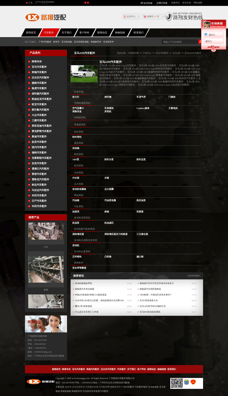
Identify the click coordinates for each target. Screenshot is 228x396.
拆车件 (56, 42)
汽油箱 (75, 200)
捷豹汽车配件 (39, 83)
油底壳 (75, 211)
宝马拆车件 (108, 42)
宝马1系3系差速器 (83, 306)
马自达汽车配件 (40, 190)
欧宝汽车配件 (39, 104)
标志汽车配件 (39, 184)
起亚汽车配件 (39, 142)
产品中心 (147, 53)
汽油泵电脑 (110, 200)
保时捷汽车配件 (40, 93)
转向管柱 (77, 137)
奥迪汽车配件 (39, 136)
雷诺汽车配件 (39, 174)
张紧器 (139, 211)
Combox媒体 (142, 108)
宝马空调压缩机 (81, 42)
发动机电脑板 (79, 189)
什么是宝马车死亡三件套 (87, 312)
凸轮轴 (107, 256)
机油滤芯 (109, 222)
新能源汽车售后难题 (84, 289)
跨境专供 (37, 61)
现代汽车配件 (39, 147)
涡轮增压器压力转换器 (116, 234)
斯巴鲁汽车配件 (40, 109)
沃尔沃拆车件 (78, 387)
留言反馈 (186, 2)
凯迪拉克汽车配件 (42, 99)
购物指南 (120, 32)
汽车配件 (49, 32)
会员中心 (129, 16)
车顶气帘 (141, 97)
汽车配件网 (133, 53)
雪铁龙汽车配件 (40, 179)
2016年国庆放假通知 (44, 2)
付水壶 (75, 177)
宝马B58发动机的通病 (150, 312)
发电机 (107, 111)
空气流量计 (78, 108)
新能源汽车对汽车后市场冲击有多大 (157, 283)
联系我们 (139, 32)
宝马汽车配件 (39, 67)
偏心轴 (139, 256)
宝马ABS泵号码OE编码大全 (153, 306)
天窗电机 (173, 108)
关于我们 (67, 32)
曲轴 (46, 304)
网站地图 (198, 2)
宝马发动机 (66, 42)
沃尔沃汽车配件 (40, 77)
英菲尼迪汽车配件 (42, 125)
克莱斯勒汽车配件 (42, 158)
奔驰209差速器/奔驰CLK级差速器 (91, 294)
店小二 (212, 35)
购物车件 (151, 16)
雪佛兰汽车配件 (40, 168)
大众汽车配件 (39, 115)
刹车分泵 (109, 159)
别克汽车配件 (39, 163)
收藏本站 (175, 2)
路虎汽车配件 (39, 88)
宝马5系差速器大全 (149, 300)
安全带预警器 (79, 268)
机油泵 (75, 222)
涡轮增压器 (78, 234)
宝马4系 (176, 53)
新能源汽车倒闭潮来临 (150, 289)
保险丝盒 (77, 111)
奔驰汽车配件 (39, 72)
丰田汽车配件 (39, 206)
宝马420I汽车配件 (193, 53)
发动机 (75, 245)
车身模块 (109, 108)
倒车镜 (107, 97)
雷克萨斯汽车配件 (42, 131)
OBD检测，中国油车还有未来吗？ (156, 294)
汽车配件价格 (92, 387)
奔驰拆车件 (96, 42)
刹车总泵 (141, 159)
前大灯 (75, 97)
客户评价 (84, 32)
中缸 (46, 261)
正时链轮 (77, 256)
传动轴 (75, 148)
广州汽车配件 (45, 42)
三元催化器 (142, 234)
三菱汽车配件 (39, 120)
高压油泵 (141, 200)
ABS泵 (75, 159)
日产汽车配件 (39, 201)
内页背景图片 (194, 276)
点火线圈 (109, 189)
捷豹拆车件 (115, 387)
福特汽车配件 (39, 152)
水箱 (106, 177)
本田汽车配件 (39, 195)
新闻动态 (102, 32)
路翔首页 (31, 32)
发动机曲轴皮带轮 (83, 283)
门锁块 (172, 97)
